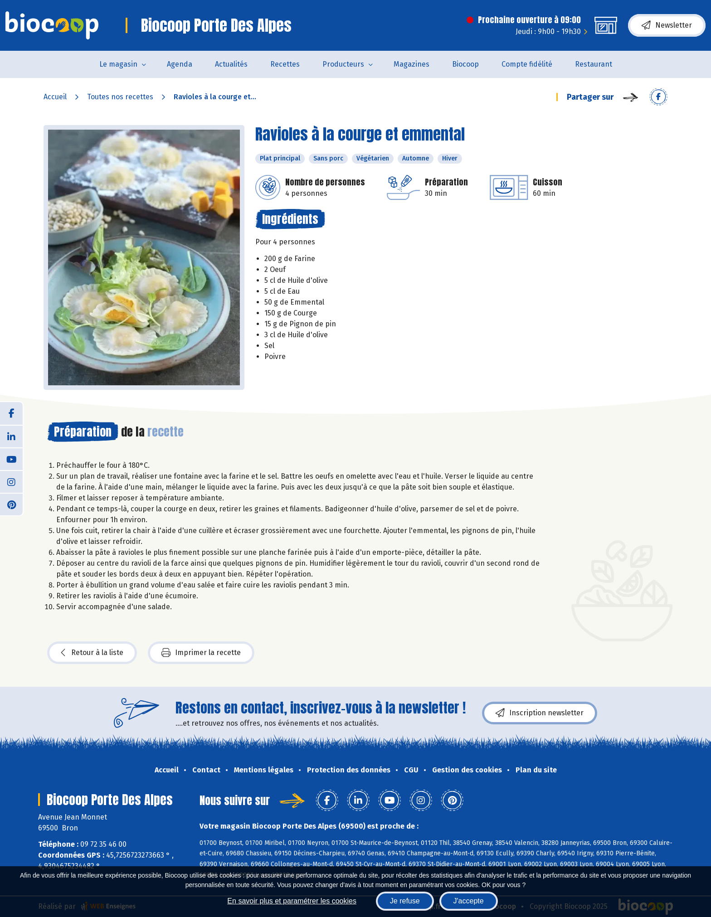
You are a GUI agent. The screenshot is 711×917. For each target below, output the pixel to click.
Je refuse (405, 901)
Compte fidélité (527, 64)
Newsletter (667, 25)
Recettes (285, 64)
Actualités (231, 64)
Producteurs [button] (343, 64)
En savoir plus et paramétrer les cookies (291, 901)
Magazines (411, 64)
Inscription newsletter (540, 713)
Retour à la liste (92, 652)
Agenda (179, 64)
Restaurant (593, 64)
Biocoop (465, 64)
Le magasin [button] (118, 64)
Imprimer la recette (201, 652)
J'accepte (468, 901)
